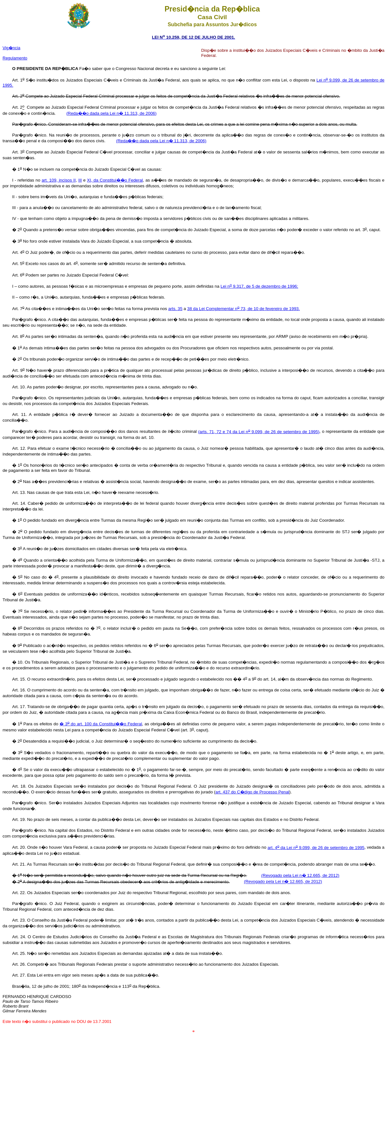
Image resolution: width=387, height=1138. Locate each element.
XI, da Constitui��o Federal (115, 180)
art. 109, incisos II (58, 180)
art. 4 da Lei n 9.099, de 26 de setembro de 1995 (315, 847)
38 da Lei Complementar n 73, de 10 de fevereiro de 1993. (243, 308)
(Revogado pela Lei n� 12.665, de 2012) (300, 875)
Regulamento (15, 58)
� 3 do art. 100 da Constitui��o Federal (100, 723)
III (80, 180)
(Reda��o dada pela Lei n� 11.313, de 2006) (111, 113)
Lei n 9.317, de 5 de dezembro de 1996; (259, 286)
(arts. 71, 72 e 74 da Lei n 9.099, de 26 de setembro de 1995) (258, 431)
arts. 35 (175, 308)
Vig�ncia (11, 47)
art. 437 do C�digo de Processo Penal (252, 792)
